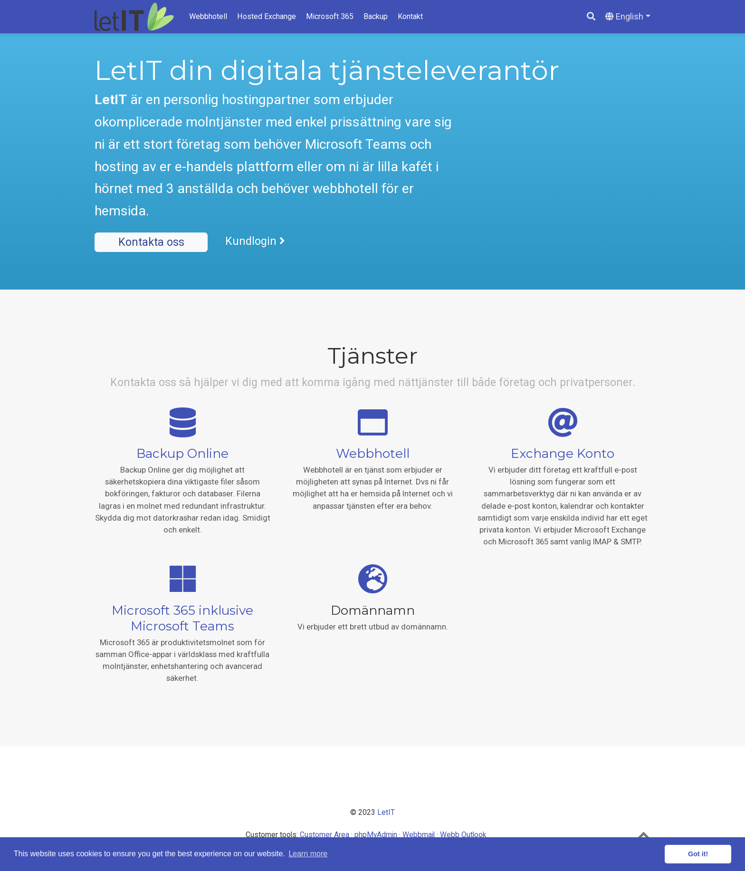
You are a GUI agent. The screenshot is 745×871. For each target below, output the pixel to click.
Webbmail (418, 834)
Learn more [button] (307, 854)
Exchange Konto (562, 453)
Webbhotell (373, 453)
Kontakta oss (151, 242)
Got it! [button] (698, 854)
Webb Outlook (463, 834)
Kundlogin (255, 241)
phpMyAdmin (375, 834)
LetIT (386, 812)
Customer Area (324, 834)
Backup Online (182, 453)
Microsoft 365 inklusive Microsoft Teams (182, 618)
